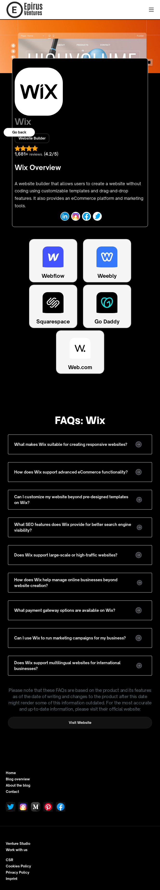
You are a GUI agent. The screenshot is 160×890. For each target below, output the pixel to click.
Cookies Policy (18, 866)
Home (11, 773)
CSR (9, 860)
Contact (12, 791)
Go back (19, 132)
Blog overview (18, 779)
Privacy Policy (17, 872)
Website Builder (32, 138)
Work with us (16, 850)
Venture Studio (18, 843)
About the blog (18, 785)
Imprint (11, 878)
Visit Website (80, 722)
